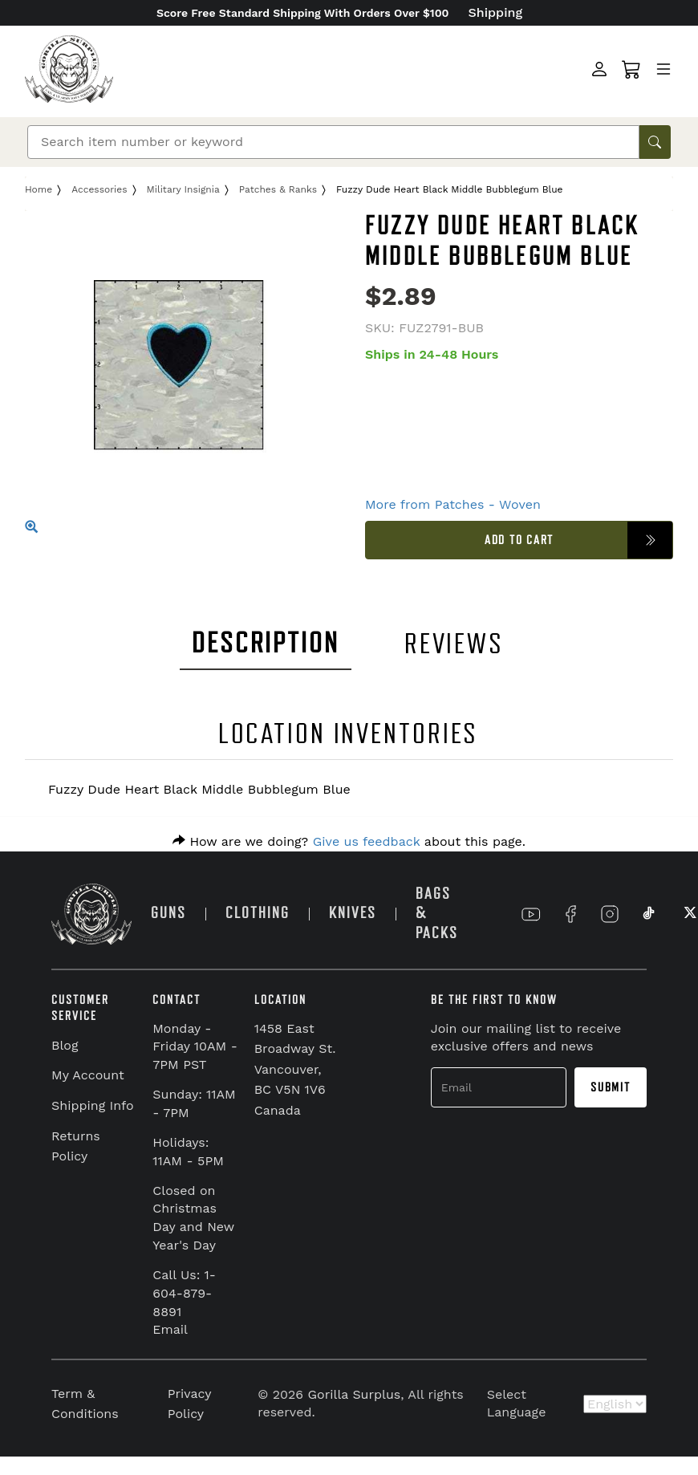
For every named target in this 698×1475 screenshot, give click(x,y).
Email (170, 1329)
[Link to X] (688, 914)
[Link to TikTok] (649, 914)
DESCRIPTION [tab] (265, 643)
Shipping (496, 12)
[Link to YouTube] (531, 914)
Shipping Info (92, 1105)
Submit (610, 1087)
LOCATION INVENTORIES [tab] (348, 733)
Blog (64, 1045)
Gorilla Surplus (354, 1394)
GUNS (168, 913)
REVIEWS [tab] (454, 644)
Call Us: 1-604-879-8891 (184, 1293)
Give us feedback (366, 841)
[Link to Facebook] (570, 914)
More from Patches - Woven (453, 504)
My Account (87, 1075)
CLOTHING (257, 913)
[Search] (333, 142)
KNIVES (352, 913)
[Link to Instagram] (609, 914)
